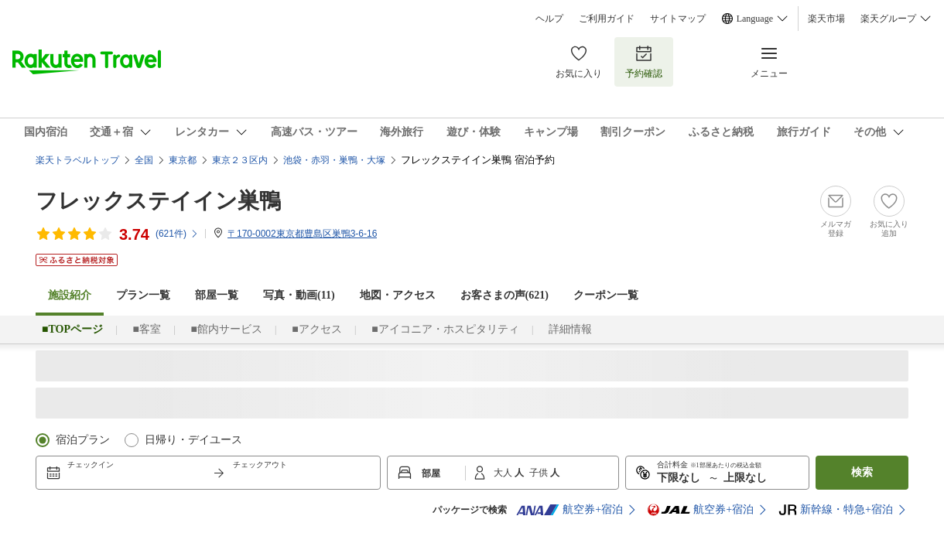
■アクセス (316, 329)
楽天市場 (826, 18)
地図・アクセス (398, 295)
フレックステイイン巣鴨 (158, 201)
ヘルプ (549, 18)
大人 (504, 472)
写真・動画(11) (299, 295)
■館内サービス (226, 329)
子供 (539, 472)
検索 (862, 472)
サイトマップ (678, 18)
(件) (177, 233)
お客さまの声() (504, 295)
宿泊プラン (83, 440)
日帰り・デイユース (193, 440)
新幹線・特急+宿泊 (835, 510)
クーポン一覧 (605, 295)
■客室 (146, 329)
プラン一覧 (143, 295)
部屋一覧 (216, 295)
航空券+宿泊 (569, 510)
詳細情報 (570, 329)
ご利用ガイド (606, 18)
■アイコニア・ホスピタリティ (444, 329)
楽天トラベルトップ (77, 160)
